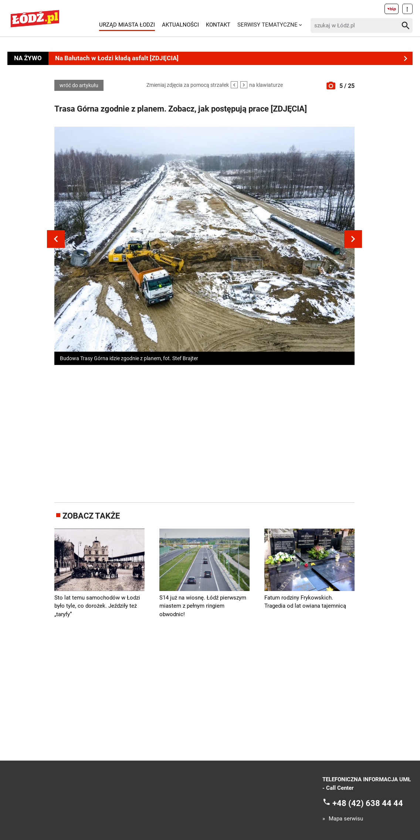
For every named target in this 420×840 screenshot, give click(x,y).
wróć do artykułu (79, 85)
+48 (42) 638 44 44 (367, 803)
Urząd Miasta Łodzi (127, 24)
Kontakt (218, 24)
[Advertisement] (204, 432)
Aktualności (180, 24)
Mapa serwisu (346, 819)
